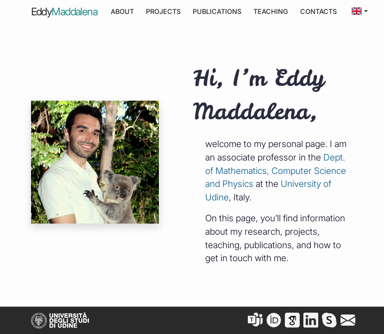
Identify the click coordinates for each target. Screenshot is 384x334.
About (122, 11)
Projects (163, 11)
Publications (217, 11)
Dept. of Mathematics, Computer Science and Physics (275, 171)
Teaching (270, 11)
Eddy (64, 11)
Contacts (318, 11)
